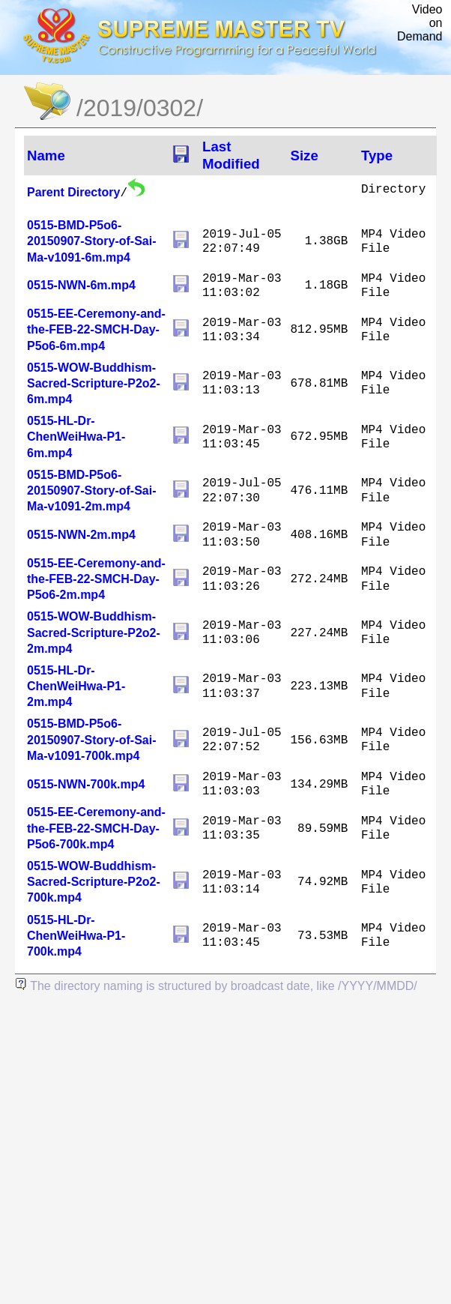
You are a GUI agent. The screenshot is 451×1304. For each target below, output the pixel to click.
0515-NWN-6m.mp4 (81, 285)
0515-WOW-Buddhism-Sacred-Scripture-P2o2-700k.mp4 (93, 882)
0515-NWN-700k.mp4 (86, 784)
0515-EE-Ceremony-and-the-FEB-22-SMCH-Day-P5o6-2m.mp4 (96, 579)
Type (377, 155)
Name (46, 155)
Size (304, 155)
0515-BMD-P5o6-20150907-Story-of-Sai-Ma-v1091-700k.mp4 (92, 739)
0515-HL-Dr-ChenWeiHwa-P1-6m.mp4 (76, 436)
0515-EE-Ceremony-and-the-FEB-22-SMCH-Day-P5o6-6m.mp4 (96, 329)
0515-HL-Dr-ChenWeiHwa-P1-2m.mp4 (76, 686)
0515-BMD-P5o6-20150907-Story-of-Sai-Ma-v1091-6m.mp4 (92, 241)
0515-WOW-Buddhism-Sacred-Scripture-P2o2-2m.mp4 (93, 632)
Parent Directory (74, 192)
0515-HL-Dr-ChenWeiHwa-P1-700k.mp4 (76, 936)
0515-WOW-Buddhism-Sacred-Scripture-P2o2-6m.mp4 (93, 383)
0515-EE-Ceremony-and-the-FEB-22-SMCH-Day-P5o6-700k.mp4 (96, 828)
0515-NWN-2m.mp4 (81, 534)
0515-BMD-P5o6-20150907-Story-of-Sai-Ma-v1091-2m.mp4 (92, 490)
